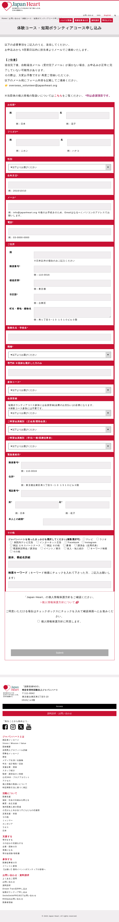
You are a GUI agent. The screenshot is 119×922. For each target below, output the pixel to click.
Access (59, 706)
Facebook (72, 542)
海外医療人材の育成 (12, 807)
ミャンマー (8, 820)
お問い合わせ (88, 15)
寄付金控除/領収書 (11, 853)
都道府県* (15, 280)
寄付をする (107, 20)
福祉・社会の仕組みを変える (16, 800)
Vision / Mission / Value (14, 743)
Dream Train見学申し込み (15, 889)
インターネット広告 (49, 542)
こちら (58, 95)
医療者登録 (8, 902)
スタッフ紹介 (9, 770)
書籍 (67, 545)
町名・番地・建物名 (20, 308)
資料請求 (95, 20)
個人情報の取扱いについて (15, 784)
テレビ (88, 539)
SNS (99, 15)
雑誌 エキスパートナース (25, 545)
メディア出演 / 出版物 (13, 760)
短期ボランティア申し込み (15, 892)
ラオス (6, 827)
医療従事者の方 (81, 20)
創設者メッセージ (11, 740)
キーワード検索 (97, 548)
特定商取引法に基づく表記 (15, 787)
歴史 (5, 757)
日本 (5, 831)
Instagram (89, 542)
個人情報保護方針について (58, 602)
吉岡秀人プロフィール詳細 (15, 750)
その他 (15, 551)
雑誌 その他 (52, 545)
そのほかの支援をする (13, 843)
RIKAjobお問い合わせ (13, 899)
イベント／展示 (51, 548)
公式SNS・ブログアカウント (16, 777)
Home (4, 18)
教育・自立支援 (10, 803)
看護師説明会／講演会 (23, 548)
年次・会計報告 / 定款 (13, 764)
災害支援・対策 (10, 814)
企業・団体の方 (10, 847)
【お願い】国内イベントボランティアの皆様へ (24, 869)
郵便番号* (15, 266)
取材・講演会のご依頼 (13, 774)
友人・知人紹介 (74, 548)
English (107, 15)
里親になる (8, 850)
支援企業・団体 (10, 767)
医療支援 (7, 797)
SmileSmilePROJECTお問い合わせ (19, 895)
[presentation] (57, 638)
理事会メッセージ (11, 753)
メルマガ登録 (66, 20)
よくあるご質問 (10, 878)
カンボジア (8, 824)
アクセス (7, 781)
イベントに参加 (10, 866)
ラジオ (102, 539)
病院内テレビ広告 (21, 542)
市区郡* (14, 294)
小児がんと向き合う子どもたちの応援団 (21, 810)
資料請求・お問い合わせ (59, 713)
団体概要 (7, 747)
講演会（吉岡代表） (87, 545)
